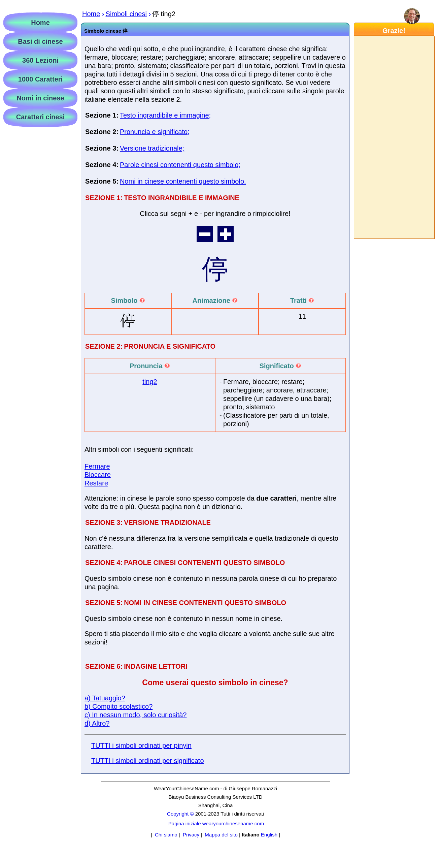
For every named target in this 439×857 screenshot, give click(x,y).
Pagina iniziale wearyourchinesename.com (216, 823)
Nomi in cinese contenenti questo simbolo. (183, 181)
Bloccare (98, 474)
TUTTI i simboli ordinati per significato (147, 760)
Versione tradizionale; (152, 148)
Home (40, 22)
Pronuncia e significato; (155, 131)
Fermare (97, 466)
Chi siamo (166, 834)
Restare (96, 483)
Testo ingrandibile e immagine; (165, 115)
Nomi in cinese (40, 98)
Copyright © (180, 814)
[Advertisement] (394, 137)
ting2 (149, 381)
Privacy (191, 834)
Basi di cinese (40, 41)
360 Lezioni (40, 60)
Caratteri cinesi (40, 117)
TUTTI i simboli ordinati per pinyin (141, 745)
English (269, 834)
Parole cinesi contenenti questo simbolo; (180, 164)
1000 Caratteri (40, 79)
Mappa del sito (221, 834)
